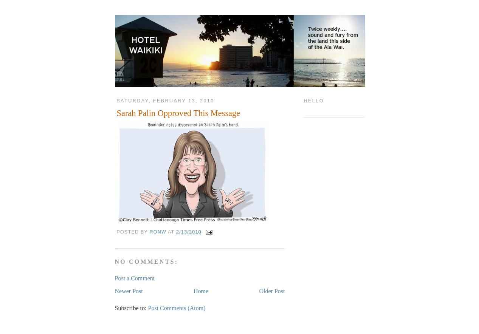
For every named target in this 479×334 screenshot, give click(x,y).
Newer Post (129, 291)
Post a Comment (135, 278)
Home (201, 291)
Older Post (272, 291)
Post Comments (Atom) (177, 308)
